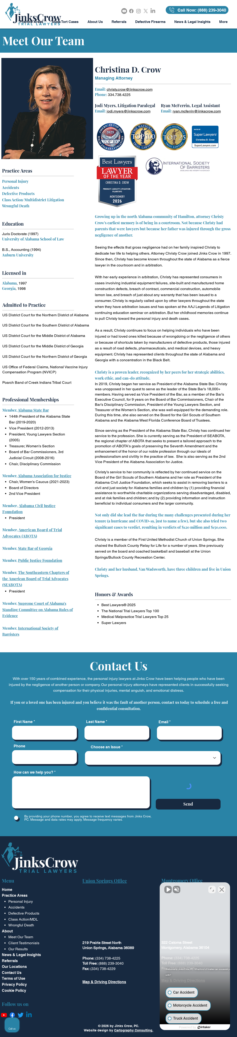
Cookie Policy (14, 990)
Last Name (95, 722)
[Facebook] (131, 11)
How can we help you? (33, 772)
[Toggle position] (212, 889)
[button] (65, 21)
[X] (146, 11)
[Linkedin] (28, 1014)
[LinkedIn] (153, 11)
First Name (23, 722)
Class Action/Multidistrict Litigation (33, 199)
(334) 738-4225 (107, 958)
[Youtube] (124, 11)
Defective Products (18, 193)
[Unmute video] (155, 889)
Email (163, 722)
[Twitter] (20, 1014)
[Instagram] (138, 11)
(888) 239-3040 (111, 963)
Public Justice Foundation (40, 560)
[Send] (188, 804)
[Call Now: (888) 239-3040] (197, 10)
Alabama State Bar (33, 410)
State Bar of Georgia (35, 548)
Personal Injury (15, 181)
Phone (19, 746)
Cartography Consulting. (133, 1030)
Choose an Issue (105, 747)
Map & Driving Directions (104, 982)
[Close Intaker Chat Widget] (221, 889)
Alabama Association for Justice (44, 475)
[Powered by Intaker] (198, 1027)
